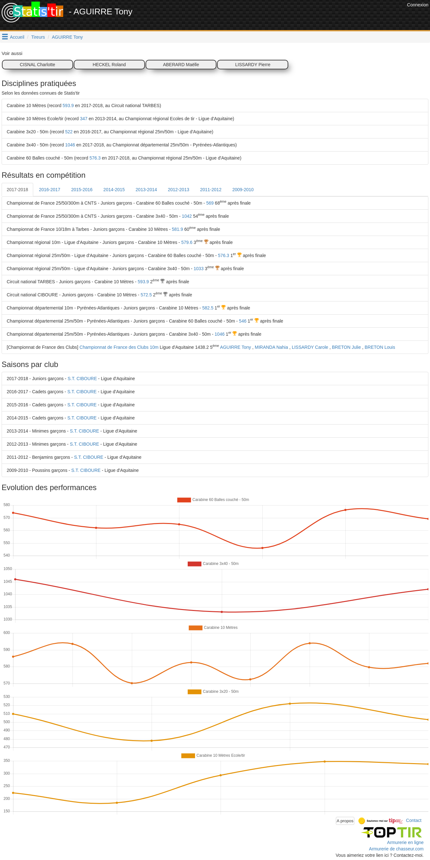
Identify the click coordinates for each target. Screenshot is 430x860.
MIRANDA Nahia (271, 347)
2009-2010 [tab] (243, 189)
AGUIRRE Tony (67, 37)
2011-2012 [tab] (211, 189)
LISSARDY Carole (310, 347)
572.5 (146, 294)
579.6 (186, 242)
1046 (70, 144)
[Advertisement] (289, 16)
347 (83, 118)
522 (68, 131)
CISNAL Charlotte (37, 64)
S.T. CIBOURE (82, 378)
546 (242, 321)
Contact (413, 820)
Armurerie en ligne (405, 842)
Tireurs (38, 37)
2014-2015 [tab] (114, 189)
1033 (199, 268)
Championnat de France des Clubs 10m (118, 347)
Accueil (17, 37)
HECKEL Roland (109, 64)
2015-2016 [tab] (82, 189)
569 (210, 203)
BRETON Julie (346, 347)
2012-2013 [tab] (178, 189)
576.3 (95, 157)
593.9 (68, 105)
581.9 (177, 229)
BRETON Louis (380, 347)
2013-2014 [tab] (146, 189)
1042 (187, 216)
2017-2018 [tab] (17, 189)
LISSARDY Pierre (252, 64)
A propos (345, 820)
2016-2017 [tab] (49, 189)
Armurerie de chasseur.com (396, 848)
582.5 (207, 307)
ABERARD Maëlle (181, 64)
